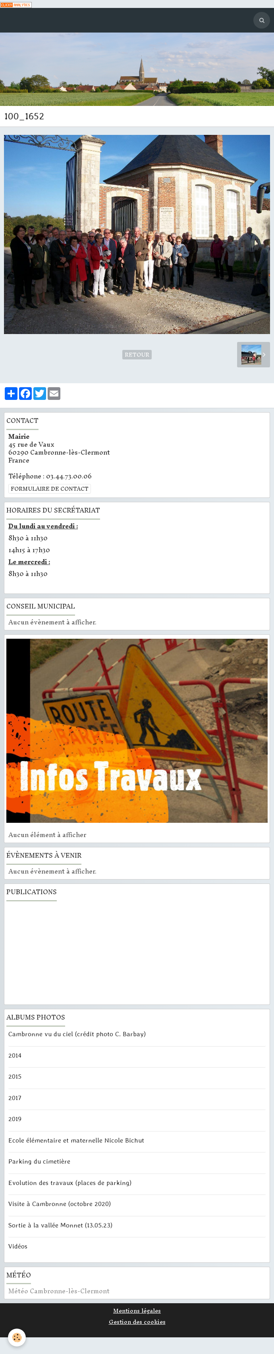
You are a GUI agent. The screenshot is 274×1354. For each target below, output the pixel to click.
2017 (14, 1097)
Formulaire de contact (50, 489)
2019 (14, 1119)
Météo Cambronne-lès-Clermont (59, 1291)
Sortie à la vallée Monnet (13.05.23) (60, 1225)
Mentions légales (137, 1310)
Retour (137, 354)
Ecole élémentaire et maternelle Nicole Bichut (76, 1140)
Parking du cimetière (39, 1161)
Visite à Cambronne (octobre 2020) (59, 1204)
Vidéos (17, 1246)
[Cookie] (17, 1337)
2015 (14, 1076)
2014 (14, 1055)
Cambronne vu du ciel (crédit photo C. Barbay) (77, 1034)
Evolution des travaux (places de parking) (69, 1182)
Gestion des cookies (137, 1322)
